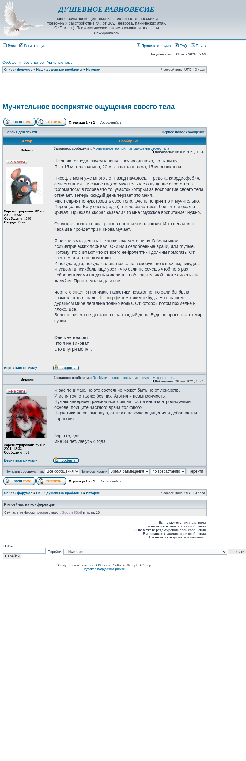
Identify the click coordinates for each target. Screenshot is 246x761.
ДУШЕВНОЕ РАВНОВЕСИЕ (106, 9)
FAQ (181, 46)
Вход (9, 46)
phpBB (94, 565)
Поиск (198, 46)
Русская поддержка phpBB (104, 569)
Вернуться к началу (20, 368)
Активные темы (60, 62)
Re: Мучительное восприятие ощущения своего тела (134, 377)
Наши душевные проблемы (59, 69)
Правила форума (154, 46)
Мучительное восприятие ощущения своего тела (88, 107)
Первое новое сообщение (183, 132)
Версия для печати (21, 132)
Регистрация (32, 46)
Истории (93, 69)
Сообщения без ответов (23, 62)
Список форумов (18, 69)
